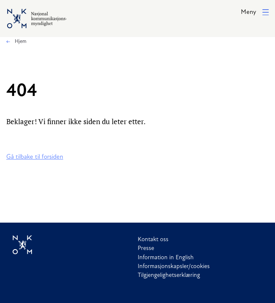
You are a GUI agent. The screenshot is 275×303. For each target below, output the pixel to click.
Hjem (20, 41)
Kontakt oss (153, 240)
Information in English (166, 258)
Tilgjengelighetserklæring (169, 275)
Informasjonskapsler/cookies (174, 266)
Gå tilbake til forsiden (34, 157)
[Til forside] (75, 245)
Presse (146, 248)
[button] (255, 13)
